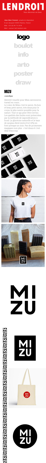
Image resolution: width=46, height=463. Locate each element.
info (23, 54)
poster (23, 73)
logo (23, 36)
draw (23, 82)
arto (23, 64)
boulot (23, 45)
